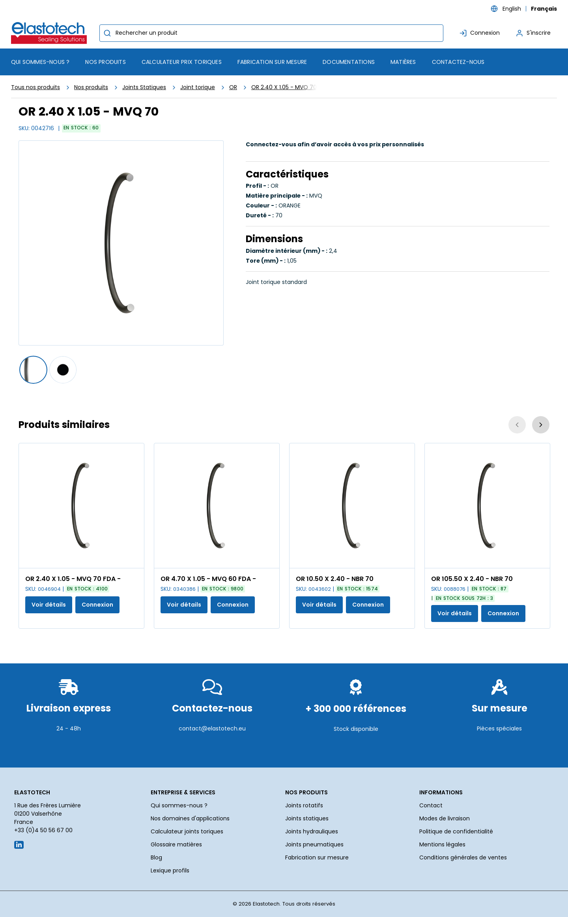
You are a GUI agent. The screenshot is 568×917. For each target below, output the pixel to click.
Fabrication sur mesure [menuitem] (272, 62)
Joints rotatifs (304, 805)
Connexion (97, 605)
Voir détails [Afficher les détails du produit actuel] (49, 605)
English (512, 9)
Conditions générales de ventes (463, 857)
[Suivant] (540, 424)
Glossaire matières (176, 844)
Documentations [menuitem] (349, 62)
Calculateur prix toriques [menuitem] (182, 62)
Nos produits (91, 87)
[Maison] (50, 33)
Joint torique (197, 87)
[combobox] (271, 33)
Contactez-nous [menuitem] (458, 62)
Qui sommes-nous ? (179, 805)
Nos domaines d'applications (190, 818)
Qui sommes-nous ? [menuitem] (40, 62)
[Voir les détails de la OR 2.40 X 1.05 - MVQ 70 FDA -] (81, 505)
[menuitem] (105, 62)
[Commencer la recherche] (107, 33)
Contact (431, 805)
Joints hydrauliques (311, 831)
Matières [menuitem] (403, 62)
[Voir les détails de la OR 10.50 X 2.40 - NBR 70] (352, 505)
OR (233, 87)
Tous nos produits (35, 87)
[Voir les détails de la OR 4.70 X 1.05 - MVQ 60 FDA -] (216, 505)
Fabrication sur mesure (317, 857)
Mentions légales (442, 844)
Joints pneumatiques (314, 844)
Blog (156, 857)
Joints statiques (307, 818)
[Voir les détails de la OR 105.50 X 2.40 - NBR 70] (487, 505)
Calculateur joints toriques (187, 831)
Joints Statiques (144, 87)
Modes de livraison (444, 818)
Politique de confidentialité (456, 831)
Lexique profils (170, 870)
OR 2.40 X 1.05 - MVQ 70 (284, 87)
